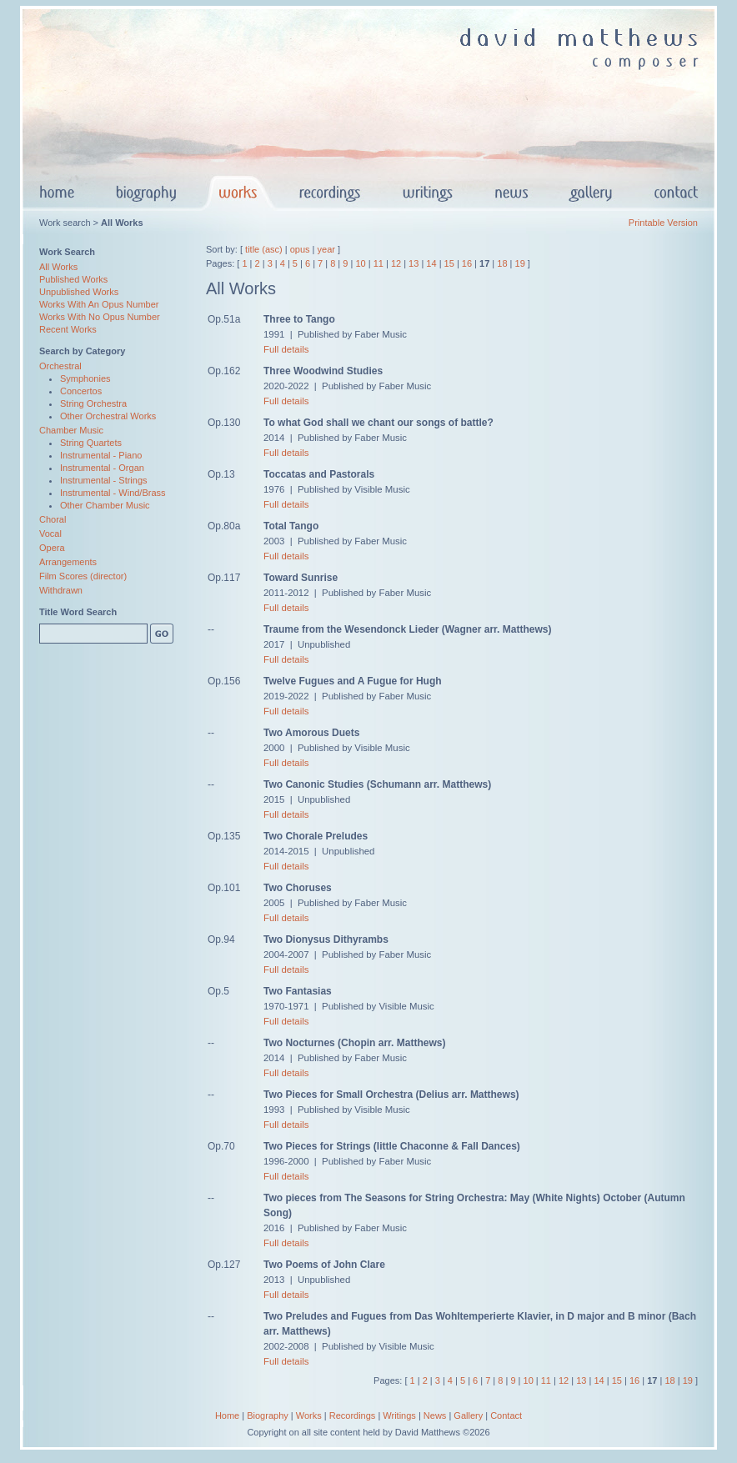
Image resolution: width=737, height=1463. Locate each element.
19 (520, 263)
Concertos (81, 391)
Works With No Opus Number (99, 317)
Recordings (352, 1415)
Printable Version (663, 223)
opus (300, 249)
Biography (267, 1415)
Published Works (73, 279)
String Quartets (91, 443)
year (326, 249)
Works (309, 1415)
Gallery (468, 1415)
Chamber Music (71, 430)
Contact (506, 1415)
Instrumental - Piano (101, 455)
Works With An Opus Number (98, 304)
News (435, 1415)
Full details (285, 349)
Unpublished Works (78, 292)
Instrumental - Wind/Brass (113, 493)
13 (414, 263)
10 (360, 263)
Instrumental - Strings (104, 480)
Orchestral (60, 366)
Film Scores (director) (83, 576)
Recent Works (68, 329)
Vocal (50, 534)
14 (431, 263)
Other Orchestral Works (108, 416)
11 (379, 263)
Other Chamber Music (105, 505)
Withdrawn (61, 590)
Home (227, 1415)
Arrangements (68, 562)
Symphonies (85, 378)
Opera (52, 548)
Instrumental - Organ (102, 468)
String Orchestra (93, 403)
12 (396, 263)
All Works (58, 267)
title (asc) (264, 249)
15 (449, 263)
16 (467, 263)
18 (502, 263)
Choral (52, 519)
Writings (399, 1415)
